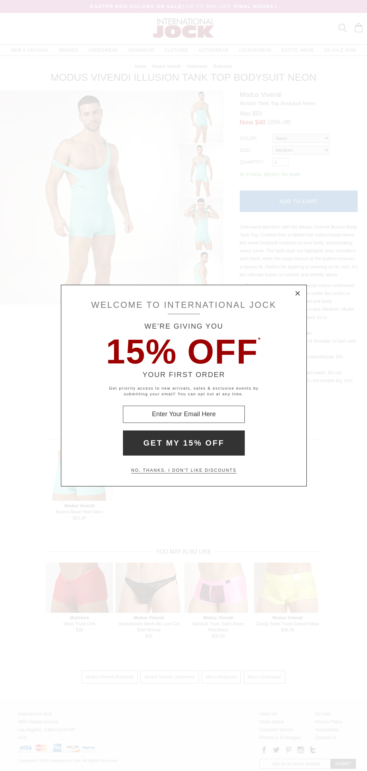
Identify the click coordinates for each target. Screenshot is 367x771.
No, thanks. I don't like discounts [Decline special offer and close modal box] (184, 470)
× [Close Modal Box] (298, 293)
